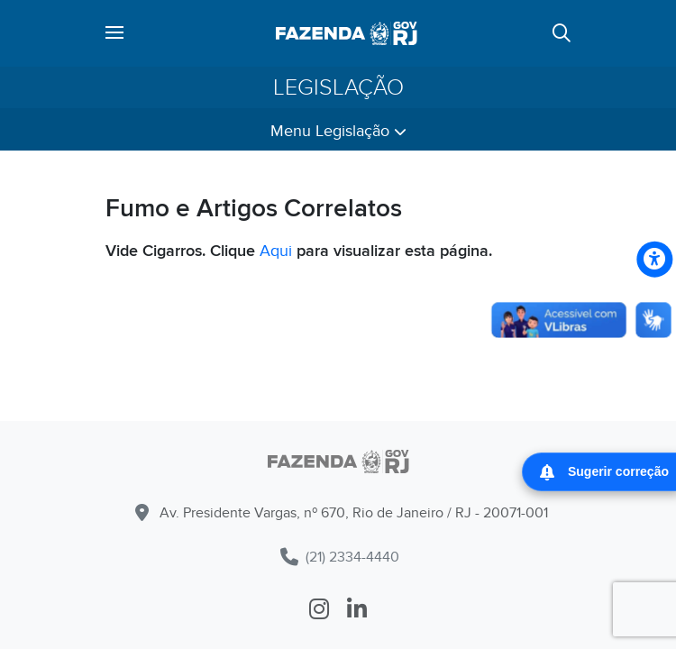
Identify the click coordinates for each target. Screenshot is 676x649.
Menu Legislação (338, 131)
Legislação (338, 87)
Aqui (276, 251)
